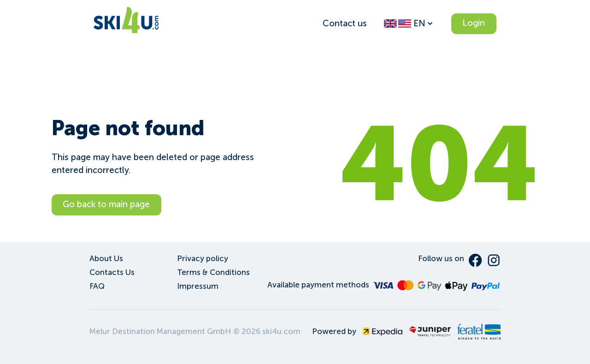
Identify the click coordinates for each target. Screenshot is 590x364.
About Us (106, 258)
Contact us (345, 23)
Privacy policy (202, 258)
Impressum (197, 286)
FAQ (97, 286)
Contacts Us (112, 272)
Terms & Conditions (213, 272)
